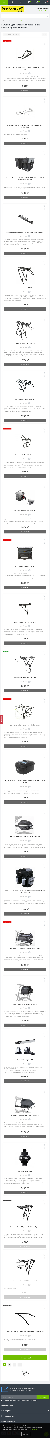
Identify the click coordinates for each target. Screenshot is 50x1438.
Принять (26, 1434)
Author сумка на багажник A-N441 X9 (25, 1004)
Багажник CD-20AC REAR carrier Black (25, 1281)
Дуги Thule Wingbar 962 (25, 1060)
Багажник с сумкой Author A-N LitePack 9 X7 (25, 948)
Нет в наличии (25, 1246)
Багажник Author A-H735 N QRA (25, 566)
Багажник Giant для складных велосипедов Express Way (25, 1332)
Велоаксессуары (15, 21)
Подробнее (34, 1429)
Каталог (7, 21)
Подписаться (42, 1397)
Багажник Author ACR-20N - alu (25, 343)
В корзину (25, 90)
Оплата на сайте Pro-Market (16, 1400)
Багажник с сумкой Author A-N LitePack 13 (25, 1115)
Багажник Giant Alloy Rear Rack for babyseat (25, 1227)
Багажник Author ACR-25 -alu (25, 399)
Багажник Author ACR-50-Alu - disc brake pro (25, 725)
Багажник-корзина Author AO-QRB (25, 510)
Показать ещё (25, 1358)
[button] (21, 2)
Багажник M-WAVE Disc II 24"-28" (25, 678)
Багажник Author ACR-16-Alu (25, 288)
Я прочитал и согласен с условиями (20, 1400)
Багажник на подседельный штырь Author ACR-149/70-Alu (25, 232)
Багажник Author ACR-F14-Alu (25, 455)
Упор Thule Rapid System (25, 1171)
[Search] (47, 16)
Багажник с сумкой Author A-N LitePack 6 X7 (25, 837)
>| (19, 1365)
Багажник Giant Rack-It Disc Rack (25, 622)
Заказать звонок (42, 10)
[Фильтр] (1, 719)
